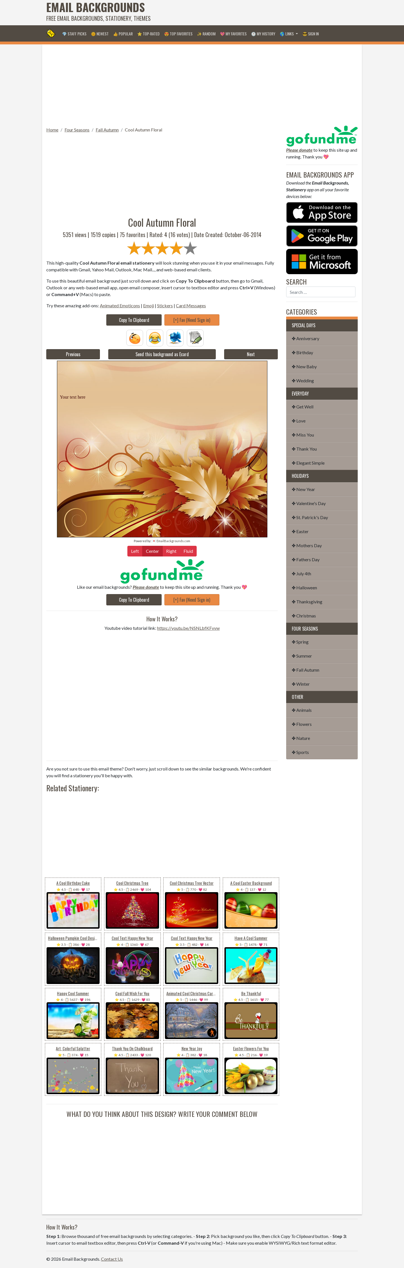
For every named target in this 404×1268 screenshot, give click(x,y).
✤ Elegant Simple (308, 462)
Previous (73, 354)
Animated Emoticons (120, 305)
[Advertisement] (255, 12)
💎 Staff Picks (74, 34)
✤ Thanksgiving (307, 601)
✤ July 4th (301, 573)
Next (251, 354)
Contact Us (112, 1259)
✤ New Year (303, 489)
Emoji (148, 305)
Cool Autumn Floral (143, 129)
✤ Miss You (303, 434)
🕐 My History (263, 34)
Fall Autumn (107, 129)
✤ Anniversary (305, 338)
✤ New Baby (304, 366)
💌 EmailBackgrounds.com (171, 541)
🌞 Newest (100, 34)
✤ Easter (300, 531)
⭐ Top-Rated (148, 34)
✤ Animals (302, 710)
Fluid (188, 551)
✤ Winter (301, 684)
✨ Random (206, 34)
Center (152, 551)
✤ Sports (300, 752)
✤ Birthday (302, 352)
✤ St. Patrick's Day (310, 517)
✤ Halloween (304, 587)
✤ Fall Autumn (305, 669)
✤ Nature (301, 738)
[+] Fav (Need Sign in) (191, 320)
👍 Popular (123, 34)
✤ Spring (300, 641)
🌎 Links (287, 34)
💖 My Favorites (233, 34)
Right (171, 551)
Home (52, 129)
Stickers (165, 305)
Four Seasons (77, 129)
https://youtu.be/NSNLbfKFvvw (188, 628)
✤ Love (299, 420)
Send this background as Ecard (162, 354)
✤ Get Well (302, 406)
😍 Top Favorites (178, 34)
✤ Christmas (304, 615)
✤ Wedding (303, 380)
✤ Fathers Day (306, 559)
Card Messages (191, 305)
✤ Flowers (302, 724)
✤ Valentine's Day (309, 503)
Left (135, 551)
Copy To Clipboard (134, 320)
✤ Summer (302, 655)
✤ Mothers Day (307, 545)
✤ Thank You (304, 448)
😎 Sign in (310, 34)
